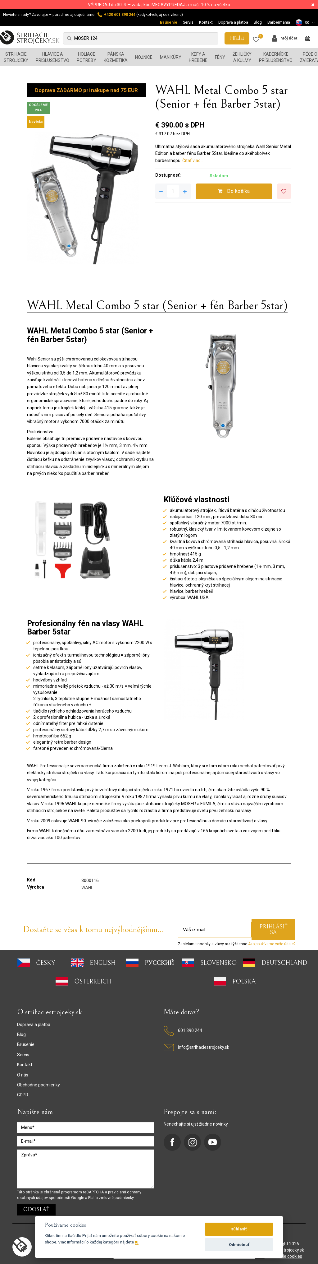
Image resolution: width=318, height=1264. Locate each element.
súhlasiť (239, 1229)
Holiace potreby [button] (86, 57)
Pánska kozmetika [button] (116, 57)
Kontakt (206, 22)
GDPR (22, 1094)
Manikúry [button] (170, 57)
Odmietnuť (239, 1244)
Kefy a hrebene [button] (198, 57)
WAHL (87, 887)
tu (137, 1241)
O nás (22, 1074)
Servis (188, 22)
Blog (258, 22)
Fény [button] (220, 57)
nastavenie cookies (283, 1256)
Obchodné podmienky (38, 1084)
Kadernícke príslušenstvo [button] (276, 57)
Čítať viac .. (192, 160)
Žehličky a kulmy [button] (242, 57)
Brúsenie (168, 22)
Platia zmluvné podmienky (111, 1197)
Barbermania (278, 22)
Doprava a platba (233, 22)
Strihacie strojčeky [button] (16, 57)
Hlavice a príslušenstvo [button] (52, 57)
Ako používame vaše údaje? (271, 944)
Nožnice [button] (143, 57)
